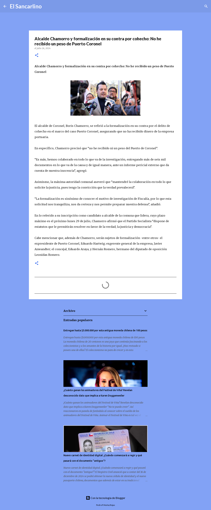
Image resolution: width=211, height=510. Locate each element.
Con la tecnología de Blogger (105, 497)
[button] (37, 55)
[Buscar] (47, 6)
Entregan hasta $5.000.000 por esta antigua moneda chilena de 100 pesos (105, 330)
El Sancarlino (26, 6)
